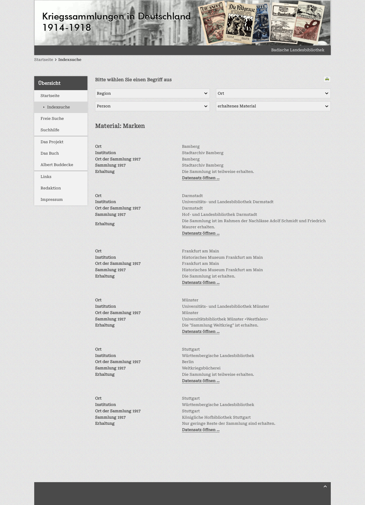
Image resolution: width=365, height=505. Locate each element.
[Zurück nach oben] (325, 486)
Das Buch (50, 153)
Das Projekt (52, 142)
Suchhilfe (50, 130)
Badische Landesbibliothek (297, 50)
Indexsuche (58, 107)
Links (46, 176)
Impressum (52, 199)
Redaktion (51, 188)
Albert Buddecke (57, 164)
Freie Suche (52, 118)
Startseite (50, 95)
